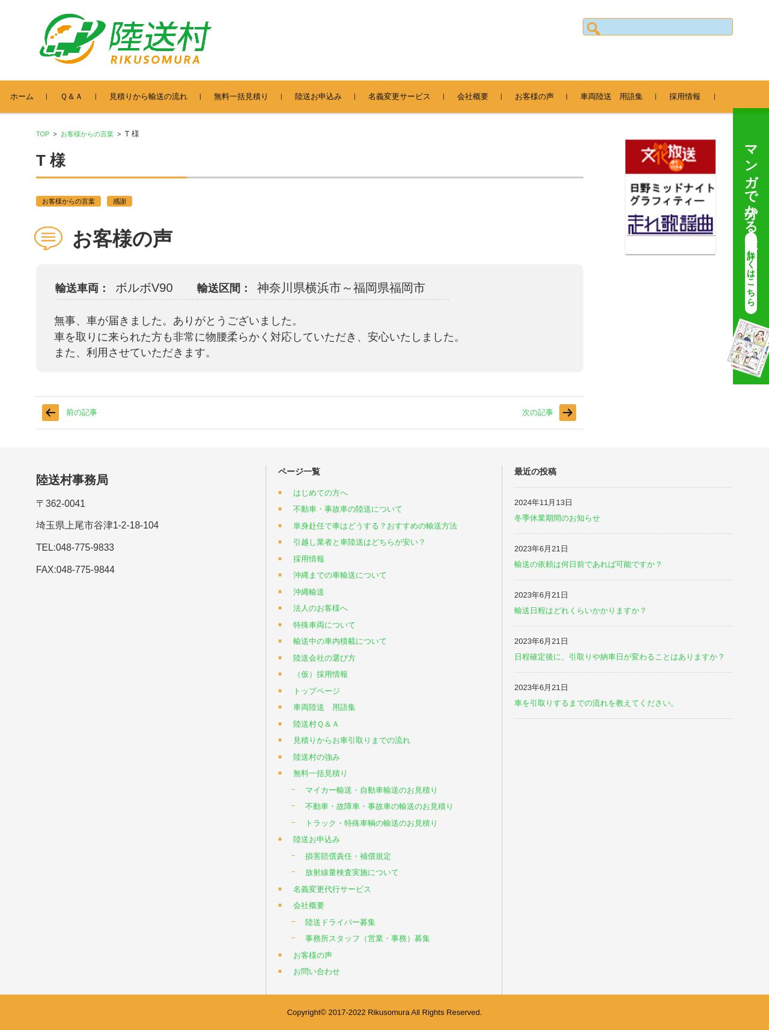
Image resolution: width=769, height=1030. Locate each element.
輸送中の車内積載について (340, 641)
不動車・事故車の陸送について (348, 508)
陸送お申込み (333, 96)
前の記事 (81, 412)
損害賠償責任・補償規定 (348, 856)
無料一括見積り (256, 96)
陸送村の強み (316, 757)
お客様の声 (549, 96)
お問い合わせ (316, 971)
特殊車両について (324, 624)
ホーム (37, 96)
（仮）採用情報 (320, 674)
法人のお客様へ (320, 608)
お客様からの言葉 (87, 134)
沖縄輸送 (308, 591)
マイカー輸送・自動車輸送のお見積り (371, 790)
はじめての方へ (320, 492)
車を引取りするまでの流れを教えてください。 (596, 702)
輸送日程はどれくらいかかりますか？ (580, 610)
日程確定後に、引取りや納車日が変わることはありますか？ (619, 656)
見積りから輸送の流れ (163, 96)
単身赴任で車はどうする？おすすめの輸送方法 (375, 525)
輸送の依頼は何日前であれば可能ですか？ (588, 564)
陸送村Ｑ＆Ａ (316, 724)
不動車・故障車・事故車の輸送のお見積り (379, 806)
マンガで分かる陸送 (751, 225)
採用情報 (700, 96)
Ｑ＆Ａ (86, 96)
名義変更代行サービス (332, 889)
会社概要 (487, 96)
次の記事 (537, 412)
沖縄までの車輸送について (340, 575)
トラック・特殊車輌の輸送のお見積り (371, 823)
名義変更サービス (414, 96)
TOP (42, 134)
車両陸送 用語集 (626, 96)
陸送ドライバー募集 (340, 922)
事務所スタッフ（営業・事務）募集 (367, 938)
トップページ (316, 690)
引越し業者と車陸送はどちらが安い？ (359, 542)
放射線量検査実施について (352, 872)
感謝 (119, 201)
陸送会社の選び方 (324, 657)
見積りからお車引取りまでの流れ (351, 740)
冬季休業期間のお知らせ (557, 518)
